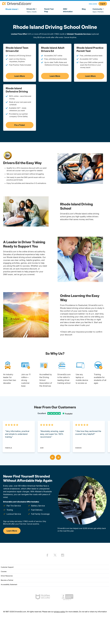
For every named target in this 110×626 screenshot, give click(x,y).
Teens (29, 12)
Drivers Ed (32, 9)
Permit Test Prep (49, 10)
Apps (94, 12)
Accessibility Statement (9, 584)
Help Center (93, 4)
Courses (3, 571)
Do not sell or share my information (93, 612)
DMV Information (68, 10)
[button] (52, 457)
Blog (84, 9)
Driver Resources (7, 576)
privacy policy (59, 612)
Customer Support (7, 567)
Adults (34, 12)
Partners (101, 12)
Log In (102, 4)
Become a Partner (7, 580)
